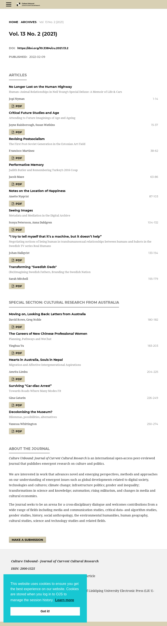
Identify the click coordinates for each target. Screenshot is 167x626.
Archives (28, 22)
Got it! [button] (45, 611)
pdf (18, 106)
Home (13, 22)
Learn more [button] (64, 600)
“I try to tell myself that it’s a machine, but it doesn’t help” (83, 241)
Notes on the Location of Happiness (37, 191)
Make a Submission (27, 539)
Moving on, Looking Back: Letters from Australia (47, 314)
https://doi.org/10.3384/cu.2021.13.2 (42, 48)
